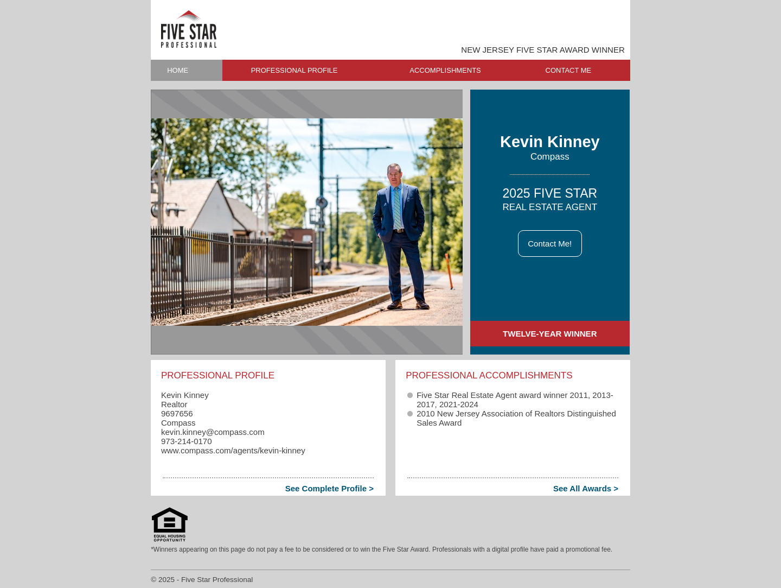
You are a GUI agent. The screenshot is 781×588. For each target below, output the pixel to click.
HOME (177, 70)
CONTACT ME (569, 70)
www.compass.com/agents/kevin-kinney (233, 450)
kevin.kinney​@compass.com (213, 432)
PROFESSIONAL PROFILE (294, 70)
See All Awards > (585, 488)
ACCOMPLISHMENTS (445, 70)
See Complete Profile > (329, 488)
